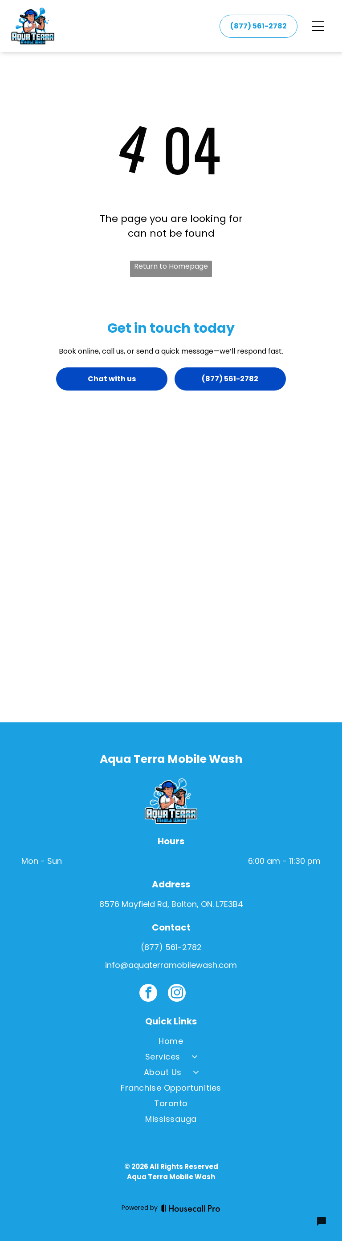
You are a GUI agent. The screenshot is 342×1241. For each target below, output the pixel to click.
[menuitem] (171, 1043)
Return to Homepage (171, 266)
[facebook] (148, 994)
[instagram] (177, 994)
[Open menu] (318, 26)
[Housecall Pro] (190, 1208)
